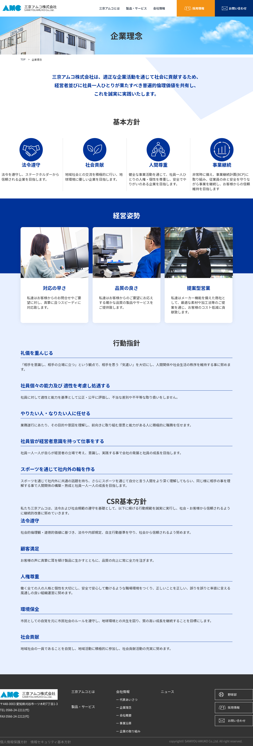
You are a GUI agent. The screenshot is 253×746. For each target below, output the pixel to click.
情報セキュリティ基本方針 (51, 741)
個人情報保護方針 (13, 741)
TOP (23, 59)
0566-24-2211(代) (17, 710)
